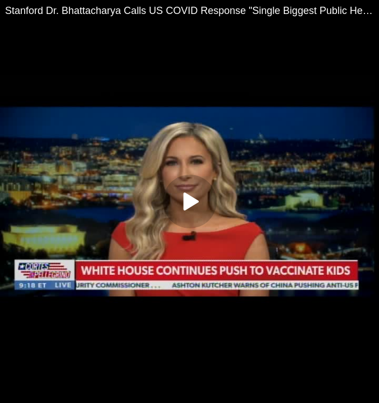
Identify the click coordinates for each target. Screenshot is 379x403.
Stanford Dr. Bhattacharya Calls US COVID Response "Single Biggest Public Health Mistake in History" (192, 10)
